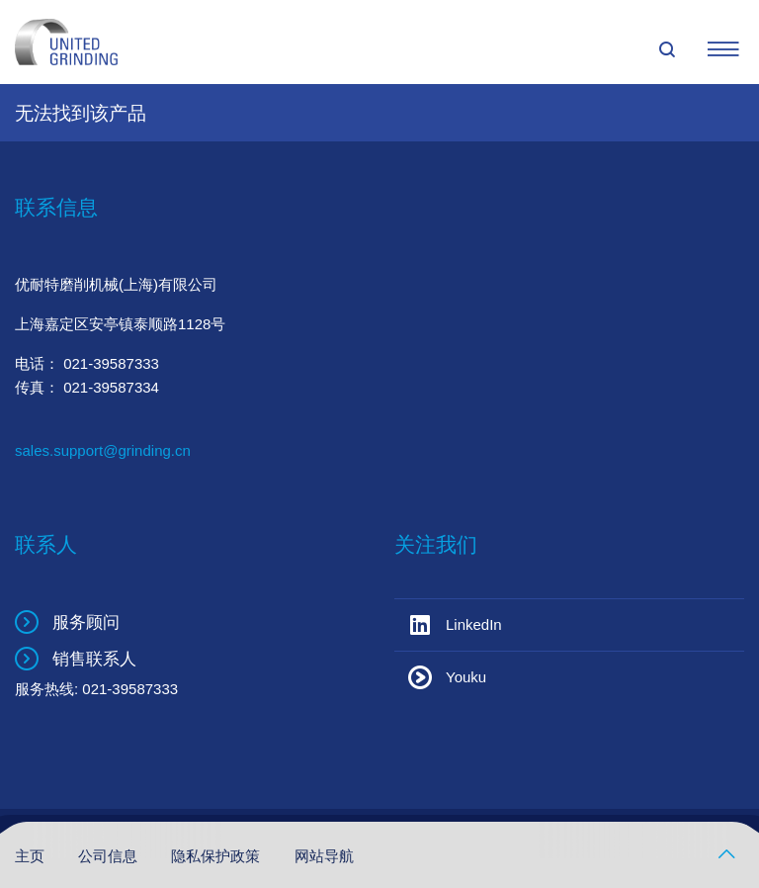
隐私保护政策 (217, 855)
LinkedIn (474, 624)
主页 (31, 855)
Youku (466, 676)
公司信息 (109, 855)
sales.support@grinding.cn (103, 450)
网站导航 (324, 855)
